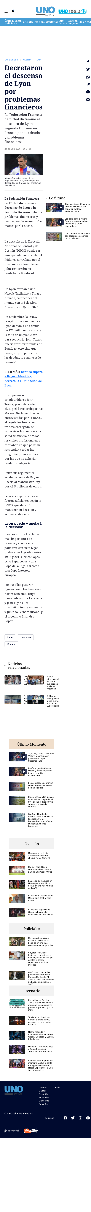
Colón (47, 22)
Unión (55, 22)
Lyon (39, 60)
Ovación (39, 22)
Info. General (63, 22)
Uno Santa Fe (11, 60)
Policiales (28, 22)
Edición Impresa (73, 22)
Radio (57, 1087)
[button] (6, 11)
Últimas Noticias (10, 22)
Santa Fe (18, 22)
